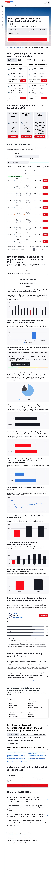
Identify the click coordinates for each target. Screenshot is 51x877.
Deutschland (12, 47)
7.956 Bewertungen (18, 617)
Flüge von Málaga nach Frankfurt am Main (17, 752)
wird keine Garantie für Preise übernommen (16, 834)
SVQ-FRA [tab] (28, 270)
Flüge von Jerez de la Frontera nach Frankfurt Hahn (36, 759)
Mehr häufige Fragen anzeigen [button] (28, 680)
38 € (10, 23)
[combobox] (13, 26)
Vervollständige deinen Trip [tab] (27, 740)
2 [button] (36, 249)
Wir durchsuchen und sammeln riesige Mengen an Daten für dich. (28, 840)
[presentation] (14, 24)
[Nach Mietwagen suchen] (2, 11)
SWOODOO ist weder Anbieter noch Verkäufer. (28, 838)
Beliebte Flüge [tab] (24, 734)
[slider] (49, 162)
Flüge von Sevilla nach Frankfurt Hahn (16, 758)
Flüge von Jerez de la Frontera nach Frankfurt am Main (36, 753)
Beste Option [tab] (20, 60)
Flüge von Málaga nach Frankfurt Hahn (37, 755)
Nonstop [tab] (29, 59)
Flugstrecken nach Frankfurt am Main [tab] (32, 737)
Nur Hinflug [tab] (43, 60)
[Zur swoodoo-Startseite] (9, 2)
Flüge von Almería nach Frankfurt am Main (17, 761)
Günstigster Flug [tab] (11, 60)
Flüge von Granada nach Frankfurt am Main (16, 756)
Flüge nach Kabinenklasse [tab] (14, 737)
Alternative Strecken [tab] (13, 734)
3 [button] (39, 249)
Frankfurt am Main (20, 47)
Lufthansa (15, 613)
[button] (2, 2)
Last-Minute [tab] (35, 60)
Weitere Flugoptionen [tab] (13, 743)
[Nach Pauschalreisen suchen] (2, 14)
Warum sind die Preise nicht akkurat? (28, 843)
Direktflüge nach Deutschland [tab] (37, 734)
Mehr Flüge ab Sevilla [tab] (13, 740)
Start (7, 47)
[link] (13, 136)
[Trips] (2, 21)
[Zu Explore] (2, 17)
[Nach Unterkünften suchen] (2, 9)
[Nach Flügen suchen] (2, 6)
